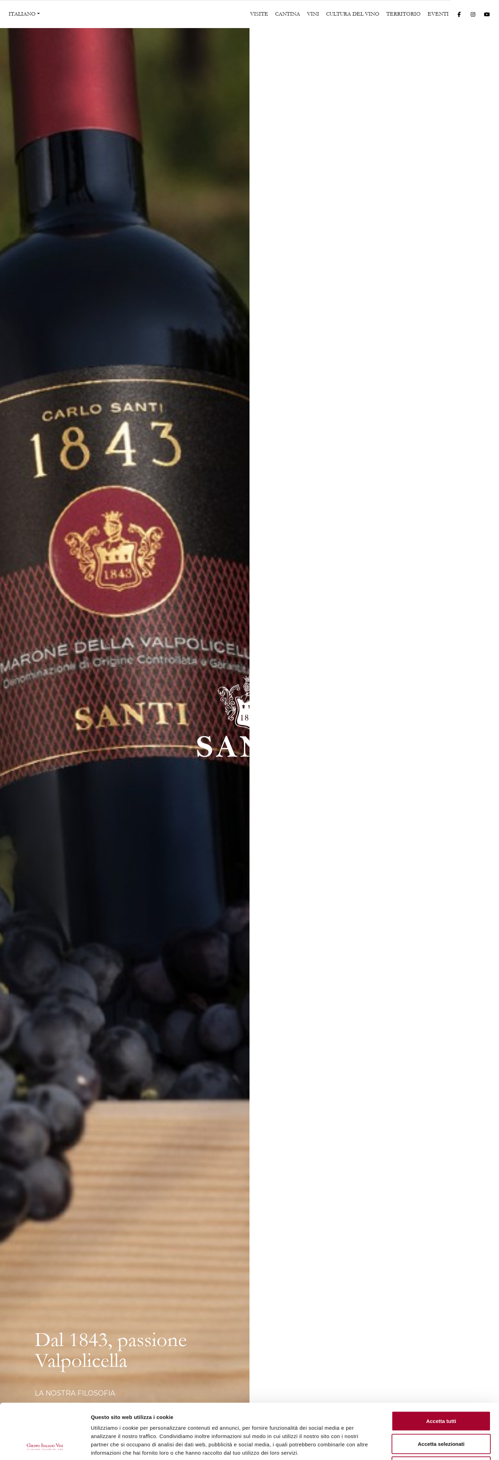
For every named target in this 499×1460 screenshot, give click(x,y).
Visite (259, 14)
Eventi (438, 14)
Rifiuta (441, 1414)
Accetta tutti (441, 1369)
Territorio (403, 14)
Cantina (287, 14)
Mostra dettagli (364, 1446)
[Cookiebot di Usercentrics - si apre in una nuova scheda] (45, 1446)
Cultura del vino (352, 14)
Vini (313, 14)
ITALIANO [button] (22, 14)
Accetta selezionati (441, 1392)
